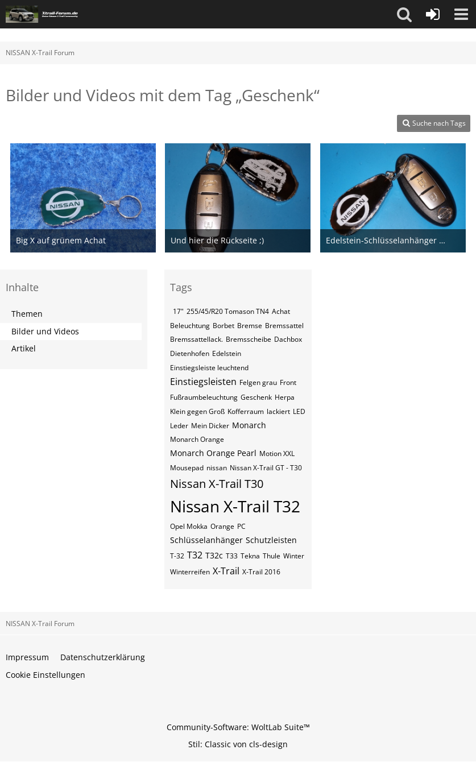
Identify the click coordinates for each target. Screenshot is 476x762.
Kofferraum (245, 411)
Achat (281, 311)
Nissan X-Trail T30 (216, 483)
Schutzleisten (271, 540)
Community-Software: (238, 727)
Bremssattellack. (196, 339)
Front (288, 382)
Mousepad (187, 468)
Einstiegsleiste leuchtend (209, 367)
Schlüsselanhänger (206, 540)
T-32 (177, 556)
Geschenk (256, 397)
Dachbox (288, 339)
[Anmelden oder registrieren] (432, 14)
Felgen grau (258, 382)
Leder (179, 425)
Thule (271, 556)
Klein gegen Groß (197, 411)
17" (178, 311)
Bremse (249, 325)
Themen (27, 313)
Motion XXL (277, 453)
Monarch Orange (197, 439)
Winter (293, 556)
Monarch (249, 425)
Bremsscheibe (248, 339)
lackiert (278, 411)
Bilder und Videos (45, 331)
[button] (404, 14)
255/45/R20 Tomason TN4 (228, 311)
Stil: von (238, 744)
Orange (222, 526)
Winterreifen (190, 572)
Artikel (23, 348)
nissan (216, 468)
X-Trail (226, 571)
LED (299, 411)
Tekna (250, 556)
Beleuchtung (190, 325)
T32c (214, 555)
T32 (194, 555)
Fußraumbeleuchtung (204, 397)
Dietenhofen (189, 353)
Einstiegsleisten (203, 381)
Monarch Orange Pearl (213, 453)
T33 (232, 556)
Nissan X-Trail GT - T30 (266, 468)
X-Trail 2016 (261, 572)
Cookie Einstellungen (45, 674)
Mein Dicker (210, 425)
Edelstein (226, 353)
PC (241, 526)
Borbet (223, 325)
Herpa (285, 397)
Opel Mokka (189, 526)
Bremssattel (284, 325)
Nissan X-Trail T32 (235, 506)
